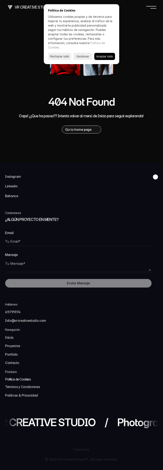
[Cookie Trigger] (18, 380)
